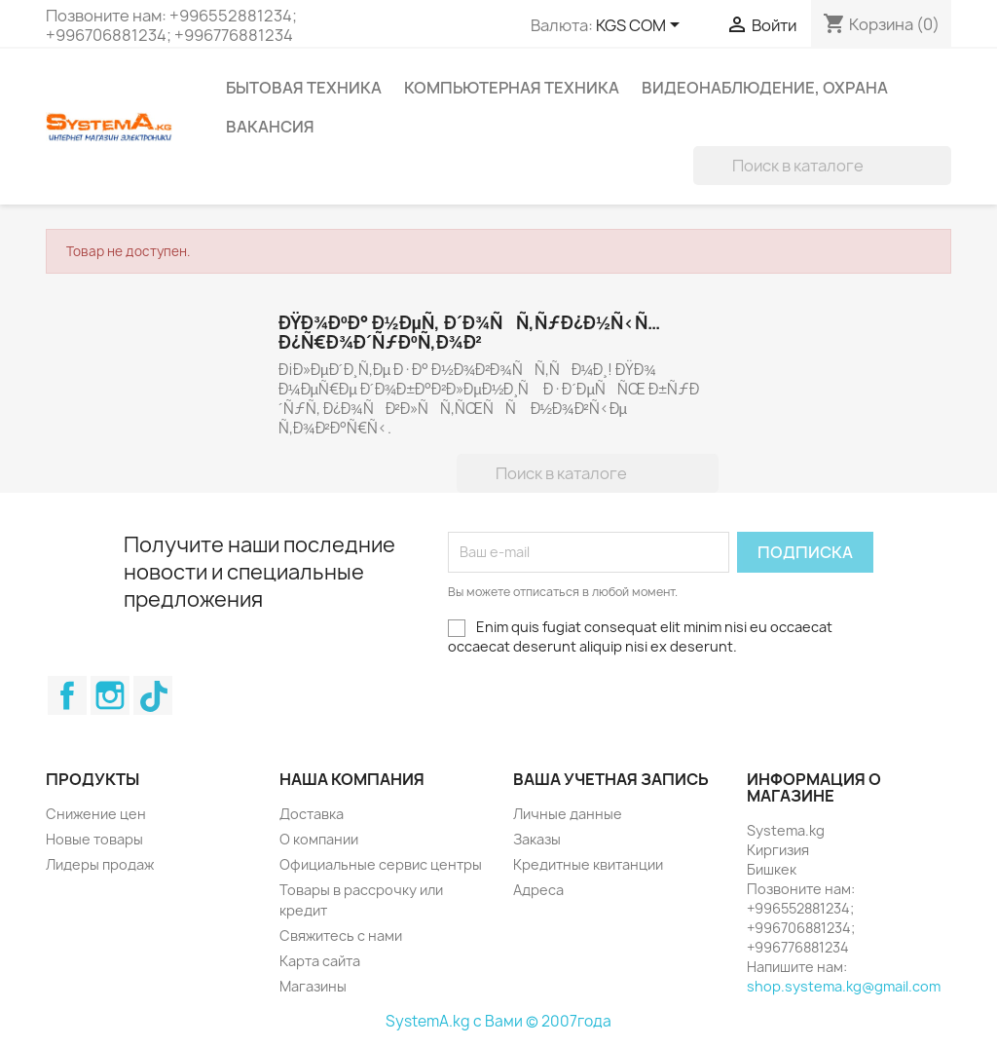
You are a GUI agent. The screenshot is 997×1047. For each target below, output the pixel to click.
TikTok (152, 695)
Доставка (311, 813)
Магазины (313, 986)
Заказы (537, 839)
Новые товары (94, 839)
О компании (318, 839)
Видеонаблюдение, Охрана (765, 87)
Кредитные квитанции (588, 864)
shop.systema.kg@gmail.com (844, 986)
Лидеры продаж (100, 864)
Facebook (67, 695)
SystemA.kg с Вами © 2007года (498, 1021)
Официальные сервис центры (380, 864)
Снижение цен (96, 813)
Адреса (538, 889)
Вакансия (270, 126)
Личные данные (567, 813)
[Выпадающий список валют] (641, 26)
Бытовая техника (304, 87)
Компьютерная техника (511, 87)
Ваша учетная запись (611, 779)
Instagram (110, 695)
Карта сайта (319, 961)
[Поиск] (822, 165)
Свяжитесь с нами (340, 935)
